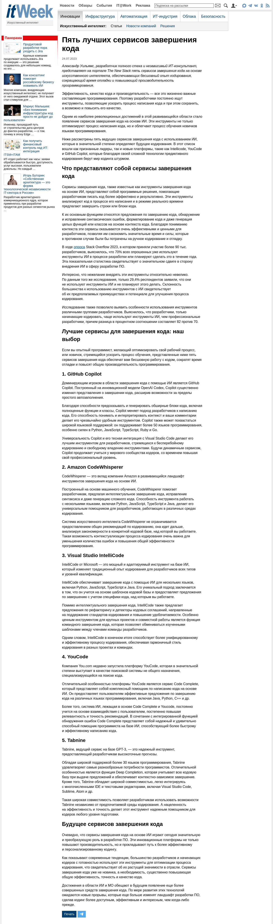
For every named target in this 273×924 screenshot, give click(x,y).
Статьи (116, 26)
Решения (167, 26)
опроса (79, 247)
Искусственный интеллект (23, 22)
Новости (67, 5)
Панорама (13, 38)
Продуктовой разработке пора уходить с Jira (35, 48)
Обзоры (85, 5)
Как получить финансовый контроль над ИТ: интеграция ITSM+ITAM (26, 147)
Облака (189, 16)
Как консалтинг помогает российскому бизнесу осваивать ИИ (38, 80)
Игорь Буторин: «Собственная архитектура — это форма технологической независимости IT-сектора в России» (27, 184)
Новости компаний (141, 26)
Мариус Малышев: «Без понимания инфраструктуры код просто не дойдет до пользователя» (28, 113)
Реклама (143, 5)
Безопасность (213, 16)
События (104, 5)
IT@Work (124, 5)
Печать (69, 914)
